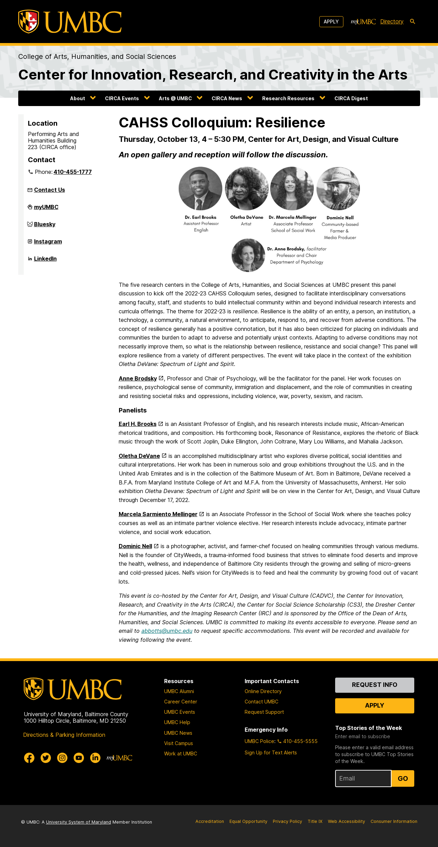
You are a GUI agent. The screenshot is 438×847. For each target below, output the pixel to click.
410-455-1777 (73, 171)
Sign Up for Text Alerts (271, 752)
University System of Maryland (78, 822)
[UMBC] (70, 22)
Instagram (48, 244)
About (77, 98)
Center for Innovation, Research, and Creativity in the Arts (212, 74)
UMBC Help (177, 722)
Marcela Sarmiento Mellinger (158, 514)
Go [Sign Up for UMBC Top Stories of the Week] (403, 778)
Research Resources (288, 98)
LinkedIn (45, 261)
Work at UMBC (180, 753)
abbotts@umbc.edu (166, 630)
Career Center (180, 701)
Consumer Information (394, 821)
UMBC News (178, 733)
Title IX (315, 821)
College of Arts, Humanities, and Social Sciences (97, 56)
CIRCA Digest (351, 98)
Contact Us (49, 189)
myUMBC (46, 210)
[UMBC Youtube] (78, 757)
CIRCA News (227, 98)
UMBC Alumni (179, 691)
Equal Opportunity (248, 821)
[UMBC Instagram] (62, 757)
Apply (331, 21)
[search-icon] (412, 21)
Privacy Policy (287, 821)
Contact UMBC (261, 701)
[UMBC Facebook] (29, 757)
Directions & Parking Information (64, 734)
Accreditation (209, 821)
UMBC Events (179, 712)
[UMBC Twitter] (45, 757)
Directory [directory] (392, 21)
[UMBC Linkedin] (95, 757)
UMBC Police (259, 741)
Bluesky (44, 227)
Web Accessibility (346, 821)
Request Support (264, 712)
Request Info (374, 684)
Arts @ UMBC (175, 98)
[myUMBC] (363, 21)
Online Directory (263, 691)
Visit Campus (178, 743)
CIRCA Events (122, 98)
